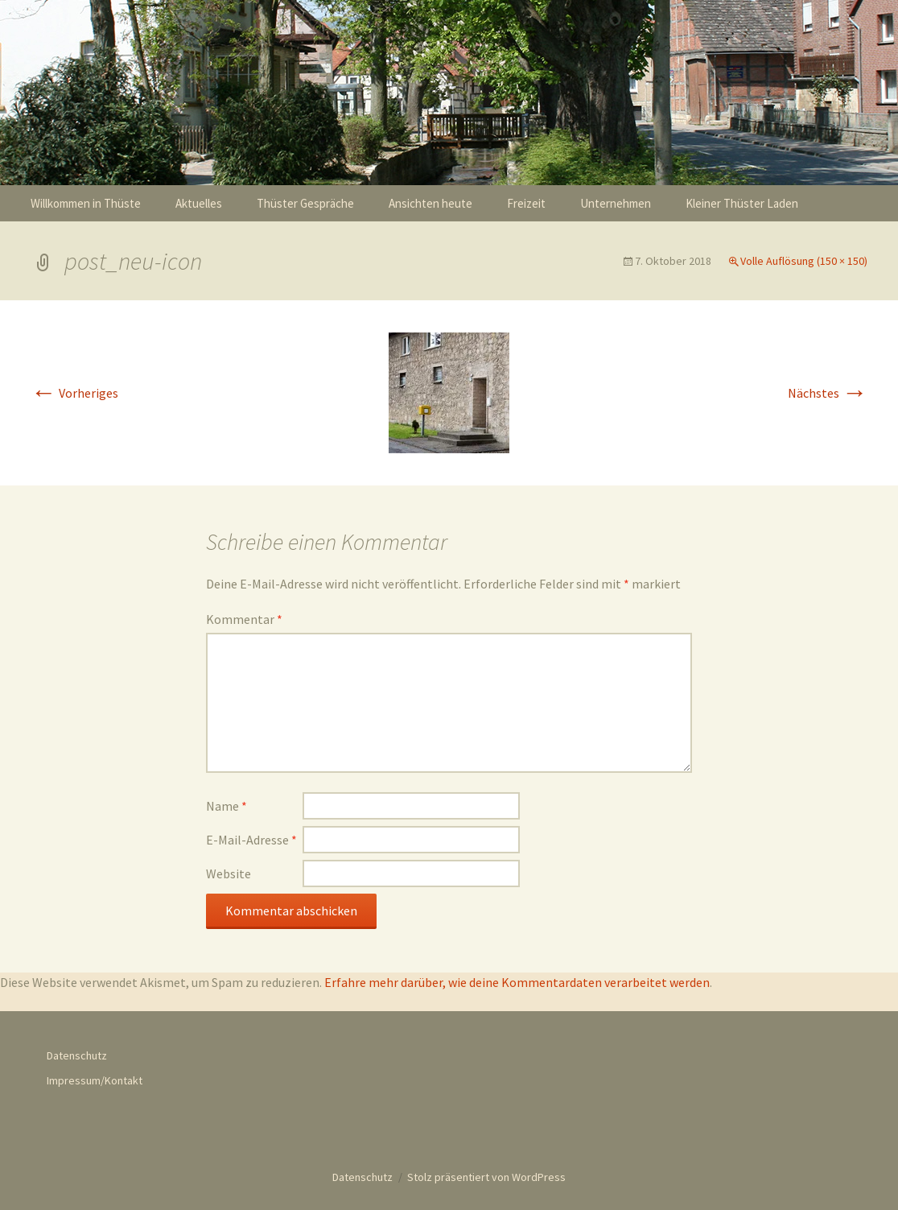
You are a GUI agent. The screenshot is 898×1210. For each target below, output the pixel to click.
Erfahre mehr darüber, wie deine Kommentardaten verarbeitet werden (517, 982)
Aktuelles (198, 203)
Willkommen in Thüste (86, 203)
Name (226, 806)
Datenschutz (77, 1055)
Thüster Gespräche (305, 203)
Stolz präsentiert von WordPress (486, 1177)
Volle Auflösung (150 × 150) (803, 261)
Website (228, 873)
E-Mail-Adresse (251, 840)
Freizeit (526, 203)
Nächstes (827, 393)
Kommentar (244, 619)
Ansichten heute (430, 203)
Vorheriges (74, 393)
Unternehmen (615, 203)
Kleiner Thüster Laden (742, 203)
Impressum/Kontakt (94, 1080)
